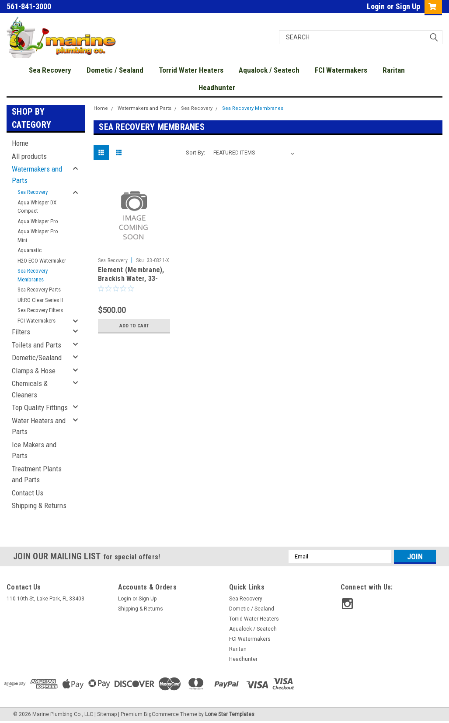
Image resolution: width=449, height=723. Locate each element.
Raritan (394, 70)
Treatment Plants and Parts (37, 474)
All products (29, 156)
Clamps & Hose (34, 370)
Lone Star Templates (229, 714)
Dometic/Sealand (37, 357)
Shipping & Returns (39, 505)
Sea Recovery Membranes (32, 275)
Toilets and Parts (36, 344)
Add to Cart (134, 325)
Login (376, 6)
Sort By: (195, 152)
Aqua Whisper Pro (37, 221)
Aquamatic (29, 250)
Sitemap (107, 714)
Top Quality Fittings (40, 407)
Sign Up (408, 6)
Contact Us (27, 492)
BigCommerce (161, 714)
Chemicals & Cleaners (30, 389)
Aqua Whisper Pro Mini (37, 235)
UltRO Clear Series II (40, 300)
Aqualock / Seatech (269, 70)
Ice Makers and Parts (34, 450)
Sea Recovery (50, 70)
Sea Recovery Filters (40, 310)
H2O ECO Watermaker (41, 260)
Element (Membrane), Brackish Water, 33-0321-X (131, 278)
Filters (21, 331)
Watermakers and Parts (37, 175)
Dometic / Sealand (115, 70)
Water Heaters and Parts (39, 426)
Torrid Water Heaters (191, 70)
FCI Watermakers (341, 70)
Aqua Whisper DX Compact (36, 206)
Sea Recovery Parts (39, 289)
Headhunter (216, 87)
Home (20, 143)
